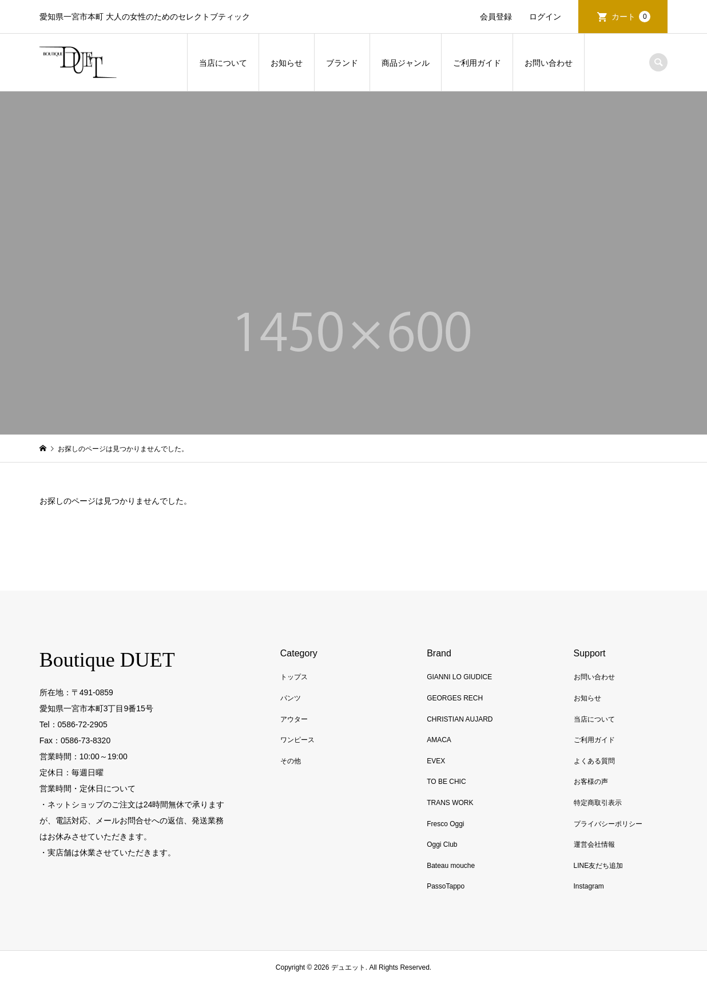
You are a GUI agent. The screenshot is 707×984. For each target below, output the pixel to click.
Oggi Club (442, 844)
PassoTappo (445, 886)
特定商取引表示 (598, 803)
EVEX (436, 761)
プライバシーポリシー (608, 824)
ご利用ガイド (477, 62)
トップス (294, 677)
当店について (223, 62)
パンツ (290, 698)
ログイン (545, 16)
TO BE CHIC (446, 782)
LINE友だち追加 (598, 866)
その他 (290, 761)
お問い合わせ (549, 62)
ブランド (342, 62)
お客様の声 (591, 782)
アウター (294, 719)
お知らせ (287, 62)
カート (630, 16)
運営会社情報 (594, 844)
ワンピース (297, 740)
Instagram (589, 886)
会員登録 (496, 16)
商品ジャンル (406, 62)
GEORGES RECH (455, 698)
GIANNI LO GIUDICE (459, 677)
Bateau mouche (451, 866)
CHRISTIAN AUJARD (459, 719)
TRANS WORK (450, 803)
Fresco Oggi (445, 824)
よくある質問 (594, 761)
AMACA (439, 740)
